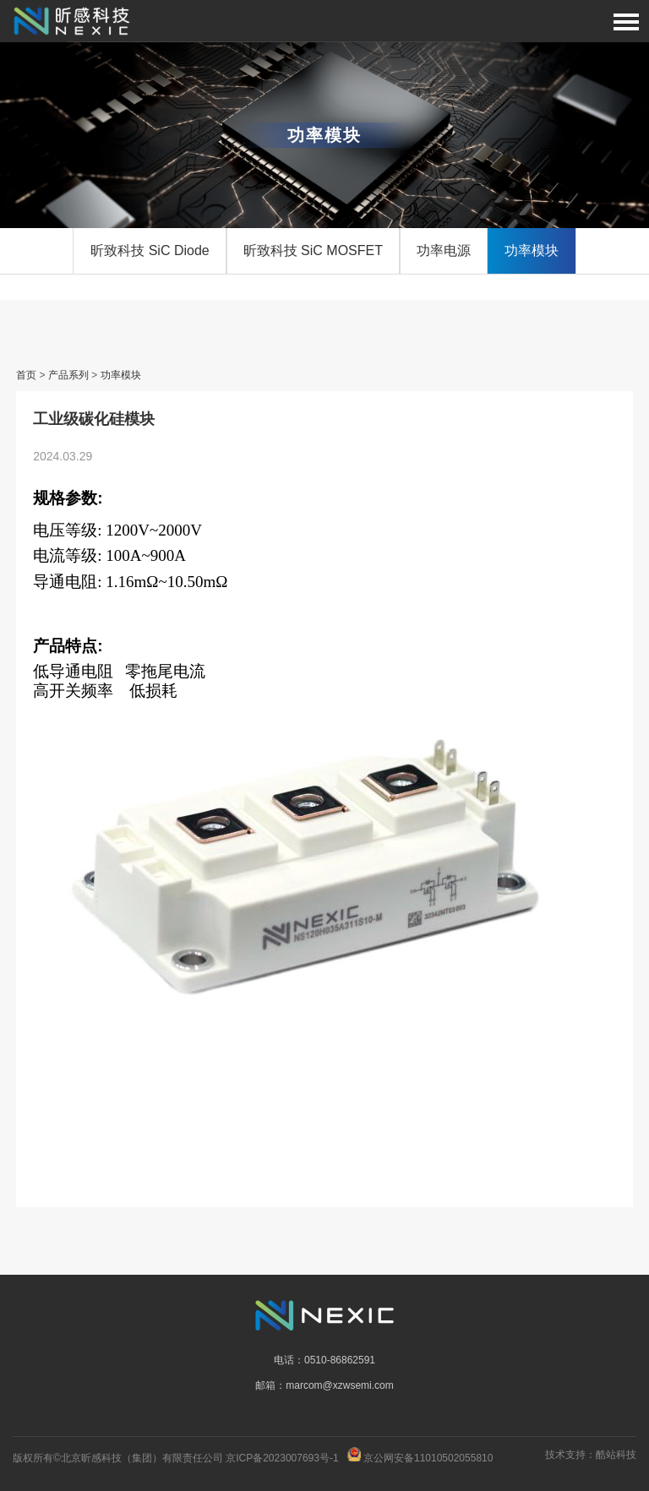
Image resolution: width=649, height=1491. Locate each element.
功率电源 (444, 250)
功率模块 (531, 250)
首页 (26, 375)
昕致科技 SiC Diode (149, 250)
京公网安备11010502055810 (428, 1458)
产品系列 (68, 375)
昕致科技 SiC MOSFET (313, 250)
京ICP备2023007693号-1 (282, 1458)
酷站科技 (616, 1455)
